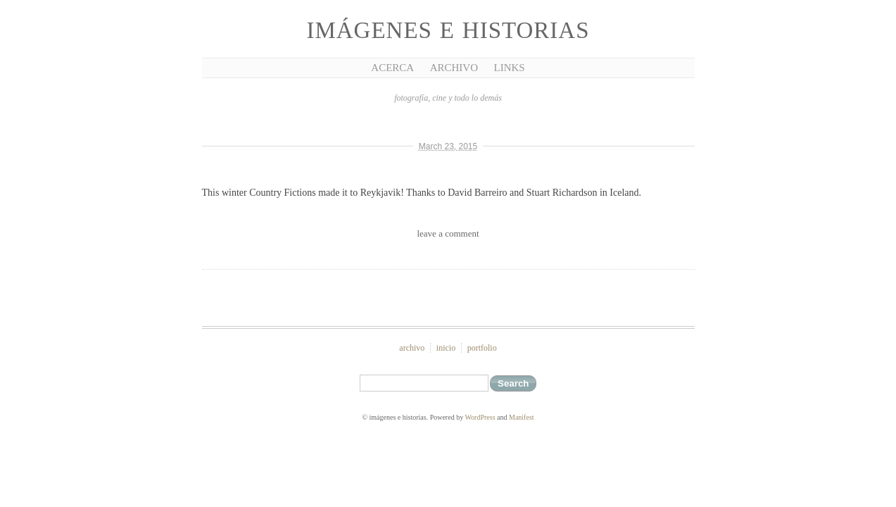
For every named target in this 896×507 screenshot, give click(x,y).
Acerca (392, 67)
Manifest (521, 417)
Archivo (454, 67)
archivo (411, 348)
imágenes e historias (447, 30)
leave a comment (448, 233)
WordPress (480, 417)
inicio (445, 348)
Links (509, 67)
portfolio (482, 348)
